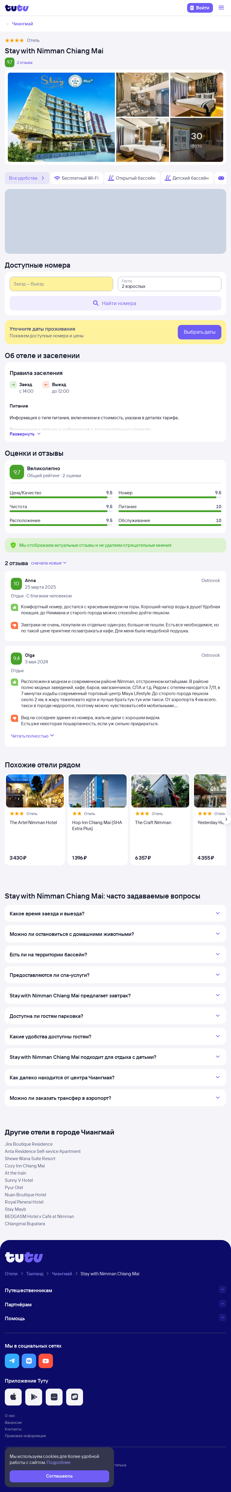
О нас (10, 1415)
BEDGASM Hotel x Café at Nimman (39, 1216)
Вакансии (13, 1422)
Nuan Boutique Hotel (25, 1195)
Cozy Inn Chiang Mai (25, 1166)
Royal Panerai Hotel (24, 1202)
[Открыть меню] (222, 7)
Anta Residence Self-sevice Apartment (43, 1151)
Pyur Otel (14, 1187)
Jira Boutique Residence (29, 1144)
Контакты (13, 1429)
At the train (15, 1173)
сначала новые (49, 563)
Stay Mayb (15, 1209)
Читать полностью (33, 735)
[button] (12, 1361)
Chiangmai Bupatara (25, 1223)
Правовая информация (25, 1435)
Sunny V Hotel (19, 1180)
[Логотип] (17, 7)
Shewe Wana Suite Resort (30, 1158)
